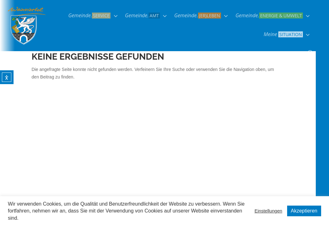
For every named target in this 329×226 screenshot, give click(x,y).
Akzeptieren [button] (304, 210)
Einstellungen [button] (268, 210)
